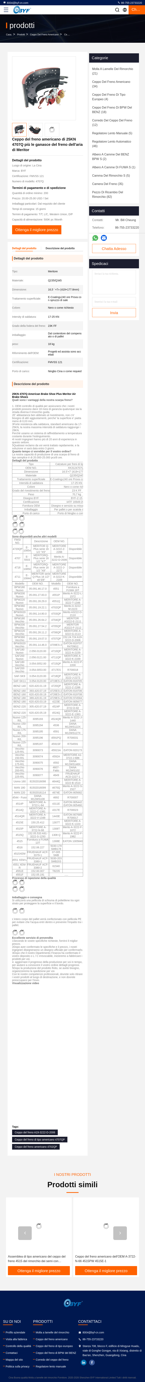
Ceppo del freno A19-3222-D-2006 (35, 1132)
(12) (112, 123)
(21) (112, 71)
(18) (112, 110)
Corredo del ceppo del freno (52, 1359)
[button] (25, 1233)
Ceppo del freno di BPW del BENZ (56, 1352)
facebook (92, 1362)
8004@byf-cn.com (15, 2)
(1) (113, 167)
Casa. (9, 34)
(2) (110, 157)
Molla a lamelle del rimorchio (52, 1332)
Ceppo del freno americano (44, 34)
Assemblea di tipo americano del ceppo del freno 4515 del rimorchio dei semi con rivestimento (104, 1259)
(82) (107, 194)
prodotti (21, 34)
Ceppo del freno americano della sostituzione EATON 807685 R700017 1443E (38, 1259)
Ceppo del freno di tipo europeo (54, 1346)
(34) (111, 84)
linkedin (83, 1362)
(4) (108, 97)
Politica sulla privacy (17, 1366)
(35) (107, 184)
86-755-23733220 (129, 2)
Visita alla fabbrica (16, 1339)
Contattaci (12, 1352)
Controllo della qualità (18, 1346)
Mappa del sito (14, 1359)
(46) (111, 144)
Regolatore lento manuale (51, 1366)
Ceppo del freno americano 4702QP (36, 1146)
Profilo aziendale (15, 1332)
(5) (112, 133)
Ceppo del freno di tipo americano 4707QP (40, 1139)
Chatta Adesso (114, 249)
